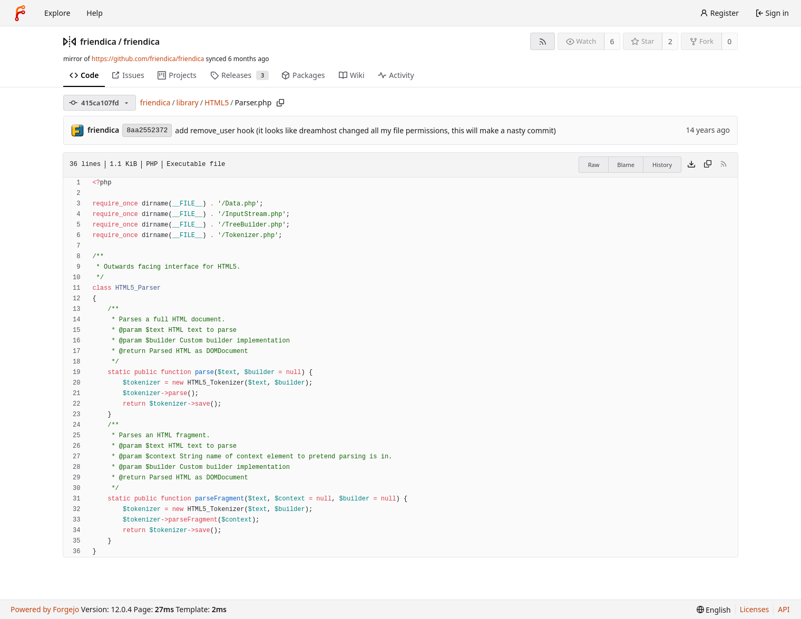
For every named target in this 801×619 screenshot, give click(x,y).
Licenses (754, 609)
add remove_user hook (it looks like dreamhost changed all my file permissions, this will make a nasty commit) (365, 130)
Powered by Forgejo (45, 609)
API (783, 609)
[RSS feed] (542, 41)
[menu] (714, 610)
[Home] (20, 13)
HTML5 (216, 102)
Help (94, 13)
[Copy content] (708, 165)
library (188, 102)
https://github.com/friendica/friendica (148, 58)
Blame (625, 165)
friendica (98, 41)
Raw (594, 165)
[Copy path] (280, 102)
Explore (57, 13)
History (662, 165)
